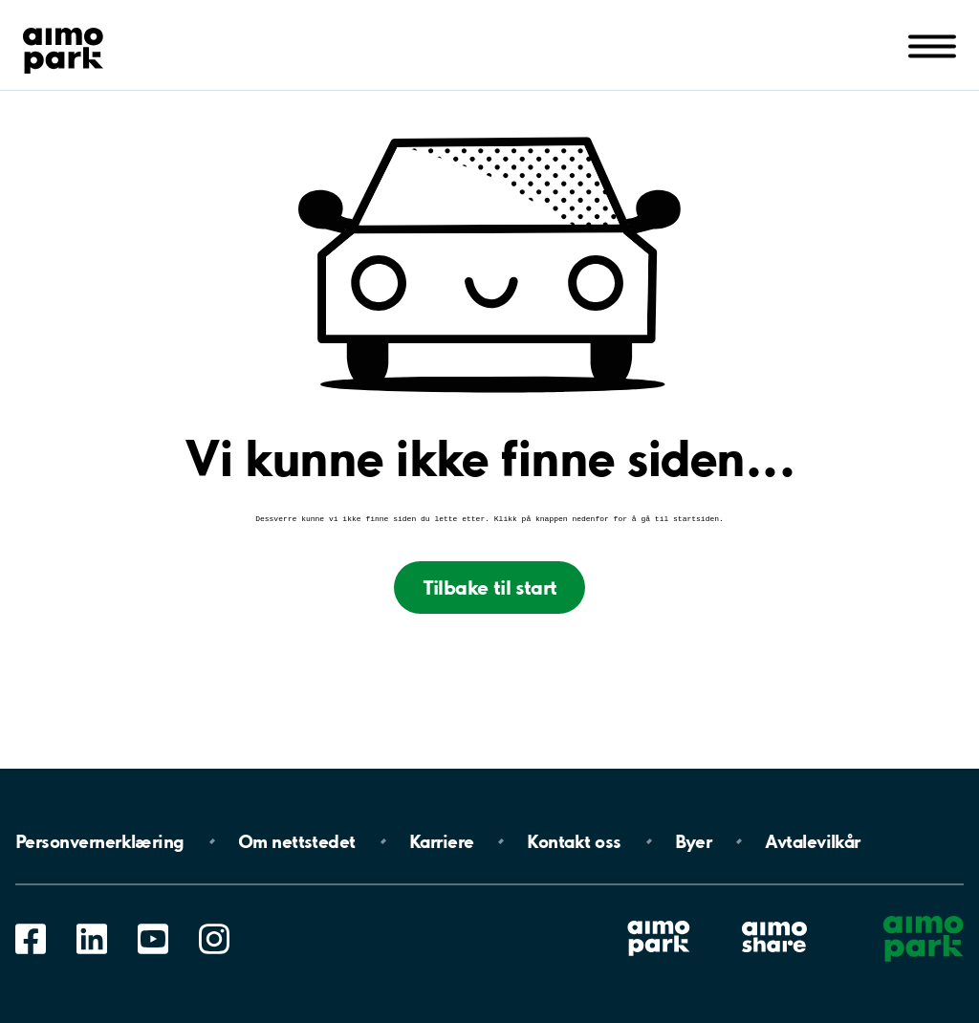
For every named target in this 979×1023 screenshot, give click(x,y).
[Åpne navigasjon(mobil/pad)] (932, 45)
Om (297, 841)
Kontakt (573, 841)
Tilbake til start (490, 589)
